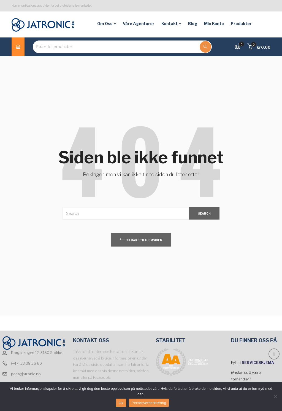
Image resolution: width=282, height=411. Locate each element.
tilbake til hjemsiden (141, 239)
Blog (192, 23)
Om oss (106, 23)
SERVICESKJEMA (258, 362)
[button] (258, 47)
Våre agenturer (138, 23)
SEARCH (204, 213)
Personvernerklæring (149, 403)
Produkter (241, 23)
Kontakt (171, 23)
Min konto (214, 23)
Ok (121, 403)
